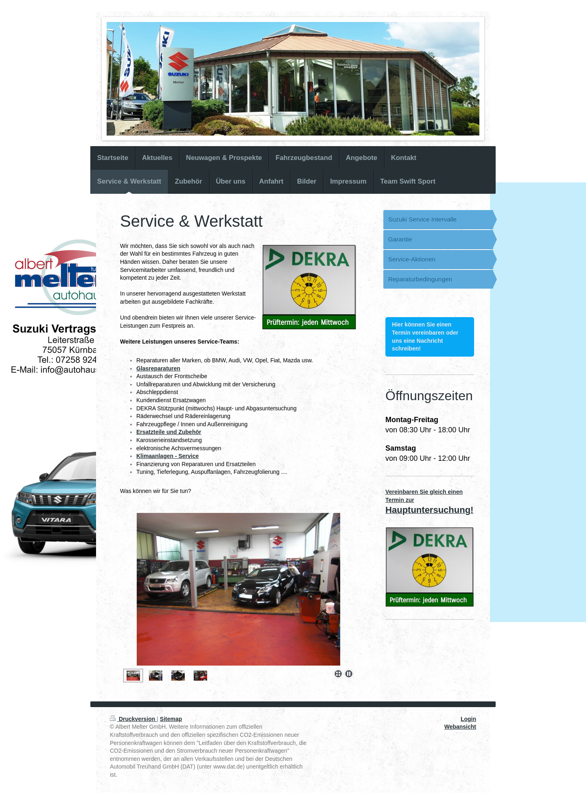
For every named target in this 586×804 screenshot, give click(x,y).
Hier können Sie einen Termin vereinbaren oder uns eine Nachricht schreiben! (425, 336)
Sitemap (171, 719)
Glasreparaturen (158, 368)
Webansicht (460, 726)
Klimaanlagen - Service (167, 456)
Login (468, 719)
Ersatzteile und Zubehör (168, 432)
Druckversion (133, 719)
